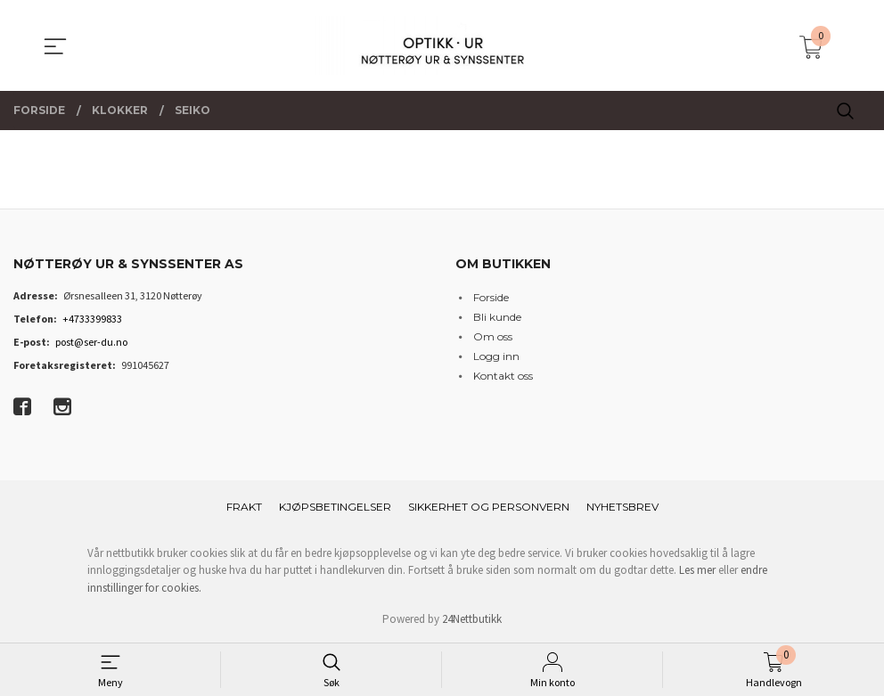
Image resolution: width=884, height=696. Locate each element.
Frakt (244, 506)
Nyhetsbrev (622, 506)
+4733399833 (92, 318)
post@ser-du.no (91, 341)
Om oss (492, 336)
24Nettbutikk (472, 618)
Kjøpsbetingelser (335, 506)
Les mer (697, 569)
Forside (491, 297)
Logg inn (496, 356)
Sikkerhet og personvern (488, 506)
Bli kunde (497, 316)
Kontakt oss (503, 375)
